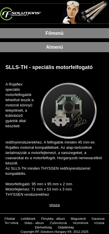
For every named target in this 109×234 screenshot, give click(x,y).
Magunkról (78, 218)
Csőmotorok (58, 223)
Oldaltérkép (66, 227)
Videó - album (34, 223)
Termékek (12, 223)
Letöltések (28, 218)
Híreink (99, 223)
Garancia (98, 218)
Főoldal (9, 218)
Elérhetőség (43, 227)
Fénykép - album (53, 218)
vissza (54, 205)
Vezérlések (81, 223)
